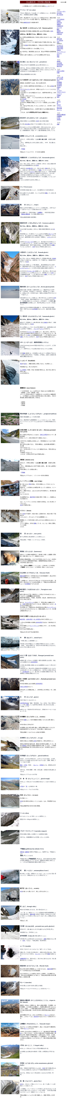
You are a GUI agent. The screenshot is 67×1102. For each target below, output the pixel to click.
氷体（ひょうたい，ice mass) (29, 795)
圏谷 (21, 765)
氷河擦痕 (59, 82)
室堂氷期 (59, 108)
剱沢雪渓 (59, 66)
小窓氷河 (59, 34)
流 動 (22, 1081)
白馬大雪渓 (60, 48)
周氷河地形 (60, 47)
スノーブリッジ (61, 51)
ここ (47, 6)
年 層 (23, 637)
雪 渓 (23, 533)
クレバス (22, 89)
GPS (58, 42)
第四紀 (59, 61)
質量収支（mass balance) (27, 388)
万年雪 (59, 105)
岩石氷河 (59, 22)
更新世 (59, 31)
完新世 (59, 21)
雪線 (58, 56)
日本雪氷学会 (23, 703)
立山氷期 (59, 63)
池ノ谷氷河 (60, 14)
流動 (58, 124)
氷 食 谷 (23, 778)
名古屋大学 (29, 168)
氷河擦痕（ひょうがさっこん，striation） (33, 716)
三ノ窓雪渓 (23, 370)
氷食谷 (59, 87)
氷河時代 (59, 85)
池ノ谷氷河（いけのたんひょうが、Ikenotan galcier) (36, 28)
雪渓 (58, 55)
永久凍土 (59, 13)
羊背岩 (59, 119)
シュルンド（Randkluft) (27, 360)
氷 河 (23, 697)
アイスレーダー (61, 11)
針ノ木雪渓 (60, 79)
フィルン (59, 90)
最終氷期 (59, 39)
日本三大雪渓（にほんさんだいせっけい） (33, 616)
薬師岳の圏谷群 (61, 114)
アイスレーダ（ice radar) (28, 10)
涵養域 (59, 24)
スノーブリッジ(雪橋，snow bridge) (31, 481)
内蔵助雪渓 (23, 958)
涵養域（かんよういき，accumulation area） (34, 136)
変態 (58, 97)
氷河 (58, 80)
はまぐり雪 (60, 77)
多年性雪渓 (60, 64)
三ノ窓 (22, 316)
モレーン (59, 110)
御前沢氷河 (27, 22)
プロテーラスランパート (27, 831)
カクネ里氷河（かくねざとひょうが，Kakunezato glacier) (38, 80)
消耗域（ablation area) (27, 460)
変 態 (23, 870)
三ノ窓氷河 (60, 40)
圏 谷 (23, 205)
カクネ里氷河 (60, 19)
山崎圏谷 (59, 116)
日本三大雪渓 (60, 71)
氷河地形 (59, 84)
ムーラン (59, 106)
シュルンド (60, 45)
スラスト (59, 53)
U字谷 (58, 118)
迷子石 (59, 101)
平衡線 (59, 95)
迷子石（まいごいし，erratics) (29, 888)
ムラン (28, 89)
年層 (58, 72)
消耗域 (59, 50)
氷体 (58, 89)
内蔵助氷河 (60, 26)
